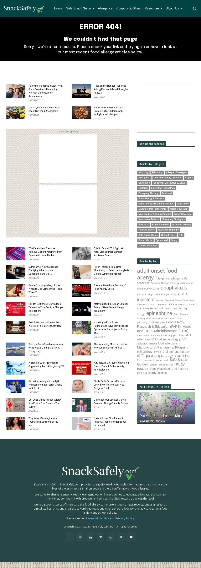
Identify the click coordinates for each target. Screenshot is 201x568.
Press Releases (160, 231)
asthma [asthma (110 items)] (141, 300)
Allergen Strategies (176, 179)
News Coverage (183, 220)
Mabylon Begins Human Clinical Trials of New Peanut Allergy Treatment (111, 314)
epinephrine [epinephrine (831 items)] (159, 319)
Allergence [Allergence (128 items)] (162, 284)
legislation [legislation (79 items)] (142, 350)
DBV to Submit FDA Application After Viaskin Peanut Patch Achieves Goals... (110, 258)
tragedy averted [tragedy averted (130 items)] (160, 375)
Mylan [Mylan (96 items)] (157, 358)
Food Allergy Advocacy (151, 205)
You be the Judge (147, 252)
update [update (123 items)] (162, 379)
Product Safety (146, 236)
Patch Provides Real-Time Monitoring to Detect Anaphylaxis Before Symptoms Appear (111, 277)
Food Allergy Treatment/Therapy (155, 210)
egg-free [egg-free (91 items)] (177, 314)
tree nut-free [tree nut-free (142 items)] (180, 375)
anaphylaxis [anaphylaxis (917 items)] (174, 294)
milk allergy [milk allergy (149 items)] (144, 358)
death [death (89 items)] (168, 315)
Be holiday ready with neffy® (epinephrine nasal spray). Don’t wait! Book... (45, 391)
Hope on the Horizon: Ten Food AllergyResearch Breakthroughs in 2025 (111, 96)
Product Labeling (181, 231)
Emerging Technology (163, 194)
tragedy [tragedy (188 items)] (142, 375)
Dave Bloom (146, 427)
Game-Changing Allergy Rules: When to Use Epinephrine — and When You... (45, 295)
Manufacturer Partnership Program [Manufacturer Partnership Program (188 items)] (162, 354)
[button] (194, 9)
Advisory (143, 179)
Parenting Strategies (173, 225)
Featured (167, 199)
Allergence (144, 184)
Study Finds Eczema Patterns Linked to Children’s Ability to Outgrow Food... (109, 391)
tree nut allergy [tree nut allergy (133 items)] (146, 379)
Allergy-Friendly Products (168, 184)
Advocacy (157, 179)
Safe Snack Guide (148, 241)
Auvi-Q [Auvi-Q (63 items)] (159, 307)
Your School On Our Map (154, 393)
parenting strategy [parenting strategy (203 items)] (159, 362)
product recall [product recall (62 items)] (161, 366)
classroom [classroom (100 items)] (161, 310)
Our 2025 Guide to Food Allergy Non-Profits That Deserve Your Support (44, 410)
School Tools (168, 241)
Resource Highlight (168, 236)
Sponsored (162, 246)
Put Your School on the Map (161, 422)
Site (181, 241)
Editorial (143, 194)
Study (174, 246)
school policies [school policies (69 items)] (166, 371)
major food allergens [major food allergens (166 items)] (163, 350)
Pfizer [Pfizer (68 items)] (140, 366)
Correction (144, 189)
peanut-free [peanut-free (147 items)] (182, 362)
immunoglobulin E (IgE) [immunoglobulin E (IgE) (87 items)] (163, 342)
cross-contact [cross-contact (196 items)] (153, 314)
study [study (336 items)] (180, 371)
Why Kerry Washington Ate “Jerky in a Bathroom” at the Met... (43, 428)
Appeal (189, 184)
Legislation (183, 210)
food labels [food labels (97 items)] (143, 342)
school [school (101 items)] (153, 371)
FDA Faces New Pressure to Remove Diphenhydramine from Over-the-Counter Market (45, 258)
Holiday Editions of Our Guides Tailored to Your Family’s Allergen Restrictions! (46, 314)
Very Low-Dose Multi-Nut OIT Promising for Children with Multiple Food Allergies (109, 117)
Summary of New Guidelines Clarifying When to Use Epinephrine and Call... (43, 277)
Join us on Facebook (151, 150)
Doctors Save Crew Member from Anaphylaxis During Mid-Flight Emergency (46, 354)
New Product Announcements (154, 220)
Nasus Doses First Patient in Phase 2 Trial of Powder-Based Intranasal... (110, 428)
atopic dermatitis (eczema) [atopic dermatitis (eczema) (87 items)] (162, 301)
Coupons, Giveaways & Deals (169, 189)
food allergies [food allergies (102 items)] (156, 328)
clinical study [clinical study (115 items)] (177, 310)
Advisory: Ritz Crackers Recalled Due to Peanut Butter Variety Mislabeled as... (111, 373)
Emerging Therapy (148, 199)
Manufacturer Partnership (152, 215)
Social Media (145, 246)
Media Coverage (178, 215)
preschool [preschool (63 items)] (149, 366)
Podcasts (143, 231)
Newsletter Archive (148, 225)
